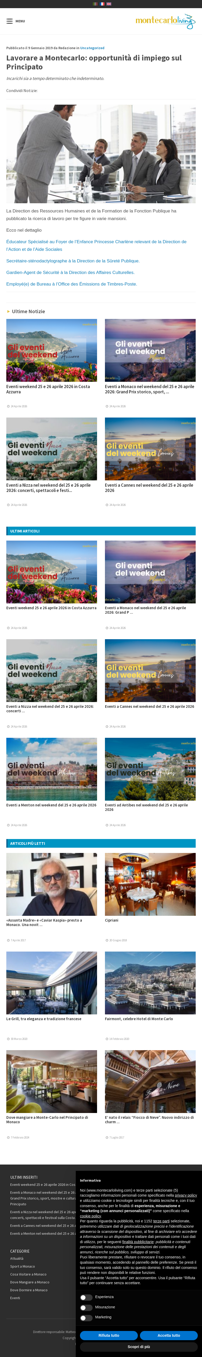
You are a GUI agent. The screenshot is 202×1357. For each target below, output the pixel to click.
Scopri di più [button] (139, 1347)
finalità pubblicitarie (138, 1242)
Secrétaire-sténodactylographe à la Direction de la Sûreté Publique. (73, 260)
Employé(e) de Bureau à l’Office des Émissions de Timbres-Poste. (71, 284)
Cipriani (111, 920)
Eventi (15, 1297)
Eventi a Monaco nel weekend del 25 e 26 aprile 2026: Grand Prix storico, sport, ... (149, 389)
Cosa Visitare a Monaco (28, 1274)
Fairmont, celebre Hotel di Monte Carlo (139, 1018)
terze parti (161, 1221)
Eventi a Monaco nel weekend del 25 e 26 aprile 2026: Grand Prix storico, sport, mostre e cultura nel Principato (51, 1198)
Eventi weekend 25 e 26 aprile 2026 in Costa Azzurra (48, 389)
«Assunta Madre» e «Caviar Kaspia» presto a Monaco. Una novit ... (44, 922)
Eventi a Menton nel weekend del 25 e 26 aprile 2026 (51, 804)
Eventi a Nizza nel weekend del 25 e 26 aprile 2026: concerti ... (50, 708)
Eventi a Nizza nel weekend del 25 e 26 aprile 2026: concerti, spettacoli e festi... (48, 487)
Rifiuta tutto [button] (109, 1335)
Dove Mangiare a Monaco (29, 1282)
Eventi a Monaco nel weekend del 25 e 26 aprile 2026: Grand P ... (145, 610)
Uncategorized (92, 47)
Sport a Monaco (22, 1266)
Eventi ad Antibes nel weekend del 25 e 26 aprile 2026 (146, 807)
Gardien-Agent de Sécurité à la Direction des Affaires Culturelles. (70, 272)
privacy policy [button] (186, 1195)
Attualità (16, 1258)
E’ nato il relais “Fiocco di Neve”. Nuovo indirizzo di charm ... (149, 1119)
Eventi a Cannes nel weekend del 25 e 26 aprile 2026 (149, 487)
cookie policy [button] (90, 1216)
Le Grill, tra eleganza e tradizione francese (43, 1018)
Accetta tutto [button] (169, 1335)
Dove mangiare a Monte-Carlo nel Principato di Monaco (47, 1119)
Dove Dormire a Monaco (29, 1290)
